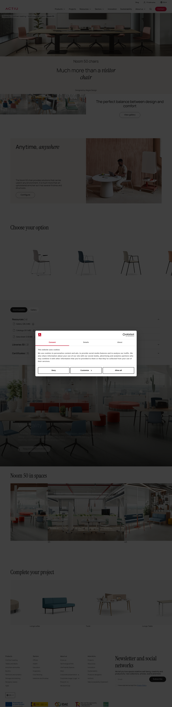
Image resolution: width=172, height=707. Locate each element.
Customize (86, 370)
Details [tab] (86, 342)
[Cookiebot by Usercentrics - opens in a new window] (124, 335)
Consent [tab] (52, 342)
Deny (54, 370)
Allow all (118, 370)
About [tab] (119, 342)
